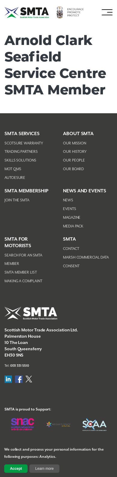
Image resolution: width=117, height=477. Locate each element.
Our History (75, 152)
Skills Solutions (20, 160)
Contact (71, 249)
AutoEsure (14, 178)
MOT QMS (12, 169)
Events (69, 209)
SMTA (69, 239)
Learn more (44, 469)
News (68, 200)
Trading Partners (21, 152)
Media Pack (73, 226)
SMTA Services (22, 134)
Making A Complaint (23, 281)
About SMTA (78, 134)
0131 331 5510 (19, 366)
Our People (74, 160)
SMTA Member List (20, 272)
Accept (16, 469)
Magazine (71, 217)
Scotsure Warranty (23, 143)
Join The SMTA (16, 200)
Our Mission (74, 143)
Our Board (73, 169)
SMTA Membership (26, 191)
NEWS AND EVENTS (84, 191)
